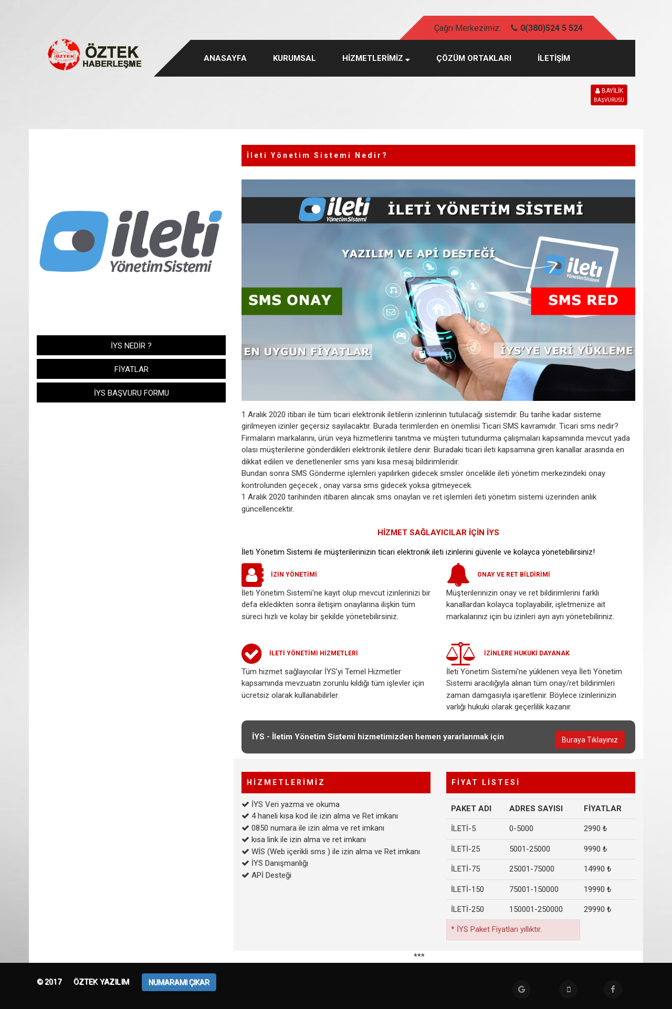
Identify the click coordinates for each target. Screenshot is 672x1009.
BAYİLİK (609, 95)
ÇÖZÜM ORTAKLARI (473, 58)
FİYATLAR (131, 369)
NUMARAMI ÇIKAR (179, 982)
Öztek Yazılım (102, 981)
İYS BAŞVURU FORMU (131, 393)
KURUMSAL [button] (294, 58)
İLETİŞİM (554, 58)
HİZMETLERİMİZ (376, 58)
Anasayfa (225, 58)
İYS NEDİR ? (131, 346)
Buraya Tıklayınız (590, 740)
